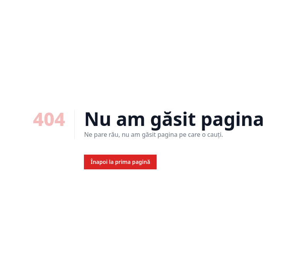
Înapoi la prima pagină (120, 161)
